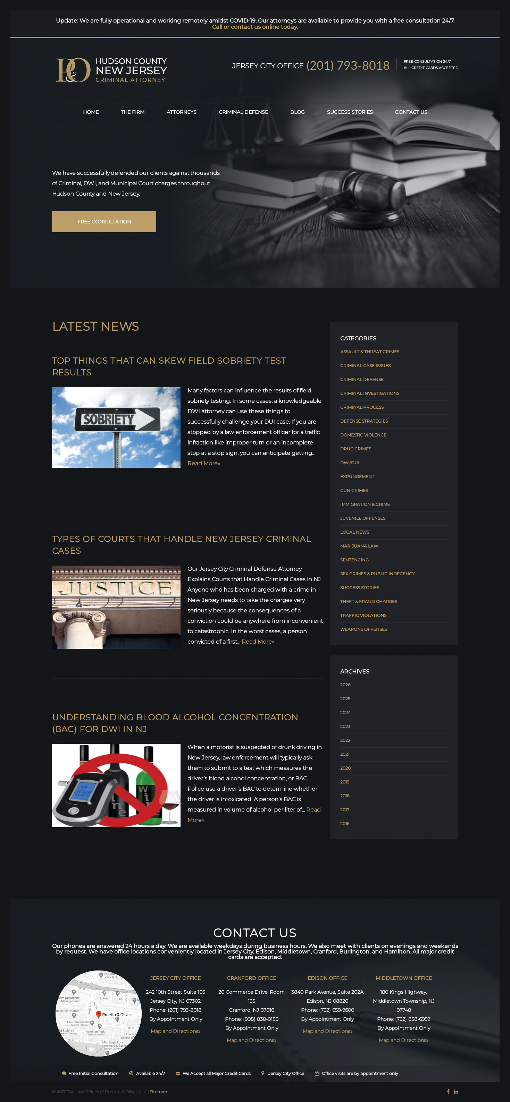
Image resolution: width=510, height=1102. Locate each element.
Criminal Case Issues (365, 365)
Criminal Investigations (369, 393)
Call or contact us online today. (255, 27)
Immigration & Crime (365, 504)
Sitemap (158, 1091)
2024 (345, 712)
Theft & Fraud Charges (368, 601)
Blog (297, 112)
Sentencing (354, 559)
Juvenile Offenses (362, 518)
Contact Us (411, 112)
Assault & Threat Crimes (369, 351)
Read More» (203, 463)
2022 (345, 740)
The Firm (132, 112)
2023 (345, 726)
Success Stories (350, 112)
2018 (345, 795)
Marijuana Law (359, 546)
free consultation (104, 222)
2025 (345, 698)
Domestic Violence (363, 435)
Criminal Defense (243, 112)
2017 (344, 809)
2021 (344, 754)
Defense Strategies (364, 421)
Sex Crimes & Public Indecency (377, 573)
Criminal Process (362, 407)
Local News (354, 532)
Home (91, 112)
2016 (344, 823)
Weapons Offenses (363, 629)
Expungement (357, 476)
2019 (344, 782)
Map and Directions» (175, 1031)
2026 (345, 684)
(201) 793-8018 (348, 65)
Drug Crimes (355, 448)
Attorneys (182, 112)
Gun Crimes (354, 490)
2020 (345, 768)
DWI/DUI (349, 462)
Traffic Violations (363, 615)
